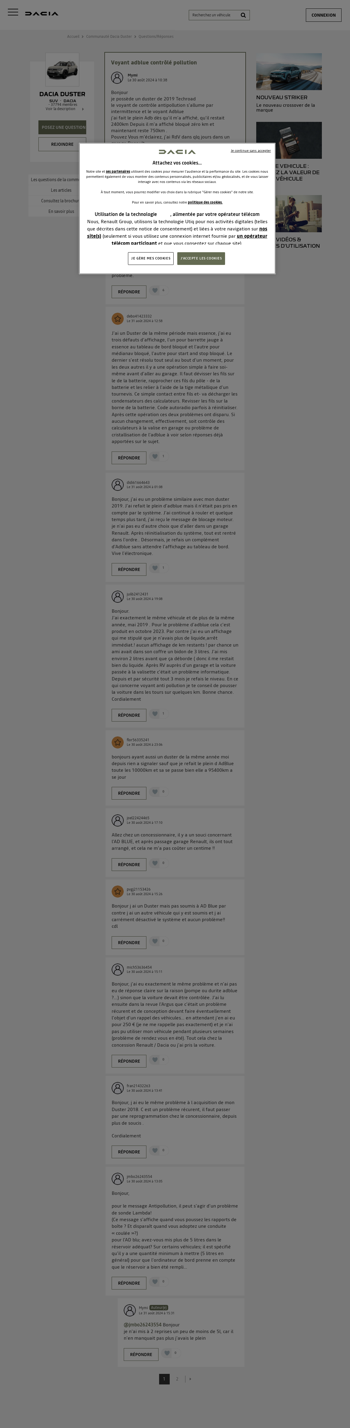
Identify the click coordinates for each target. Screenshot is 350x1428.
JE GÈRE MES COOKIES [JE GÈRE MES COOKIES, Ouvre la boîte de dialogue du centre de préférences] (150, 258)
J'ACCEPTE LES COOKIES (201, 258)
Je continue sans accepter (251, 150)
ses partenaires (118, 171)
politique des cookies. (205, 202)
